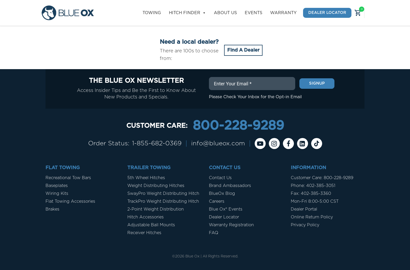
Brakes (52, 209)
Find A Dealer (243, 50)
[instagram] (274, 143)
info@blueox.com (218, 143)
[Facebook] (288, 143)
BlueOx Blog (222, 193)
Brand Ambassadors (230, 186)
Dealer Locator (327, 13)
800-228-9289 (238, 126)
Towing (152, 13)
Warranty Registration (231, 225)
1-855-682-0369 (156, 143)
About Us (225, 13)
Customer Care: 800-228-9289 (322, 178)
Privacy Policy (305, 225)
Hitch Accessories (145, 217)
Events (253, 13)
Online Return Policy (312, 217)
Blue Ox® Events (225, 209)
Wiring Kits (56, 193)
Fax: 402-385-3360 (311, 193)
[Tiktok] (316, 143)
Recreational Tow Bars (68, 178)
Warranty (283, 13)
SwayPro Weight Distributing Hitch (163, 193)
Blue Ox (192, 256)
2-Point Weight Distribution (155, 209)
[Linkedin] (302, 143)
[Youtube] (260, 143)
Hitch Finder (187, 13)
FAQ (213, 233)
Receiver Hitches (144, 233)
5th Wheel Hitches (146, 178)
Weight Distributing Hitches (155, 186)
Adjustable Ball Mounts (151, 225)
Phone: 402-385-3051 (313, 186)
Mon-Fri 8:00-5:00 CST (315, 201)
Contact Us (220, 178)
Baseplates (56, 186)
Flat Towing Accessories (70, 201)
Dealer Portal (304, 209)
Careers (216, 201)
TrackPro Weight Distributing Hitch (163, 201)
